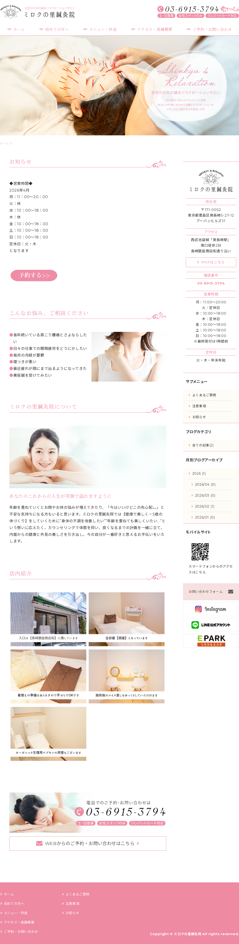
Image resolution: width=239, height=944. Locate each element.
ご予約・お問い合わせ (212, 29)
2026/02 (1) (204, 506)
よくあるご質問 (204, 395)
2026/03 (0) (205, 495)
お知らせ (199, 417)
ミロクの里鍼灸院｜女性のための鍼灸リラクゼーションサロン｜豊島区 (37, 12)
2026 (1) (199, 473)
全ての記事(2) (203, 445)
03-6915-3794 (211, 283)
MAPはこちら (213, 262)
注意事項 (199, 406)
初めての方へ (57, 29)
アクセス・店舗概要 (154, 29)
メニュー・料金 (103, 29)
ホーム (19, 29)
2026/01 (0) (205, 517)
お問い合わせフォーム (206, 592)
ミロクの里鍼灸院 (187, 934)
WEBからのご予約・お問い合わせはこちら (90, 843)
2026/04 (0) (205, 484)
